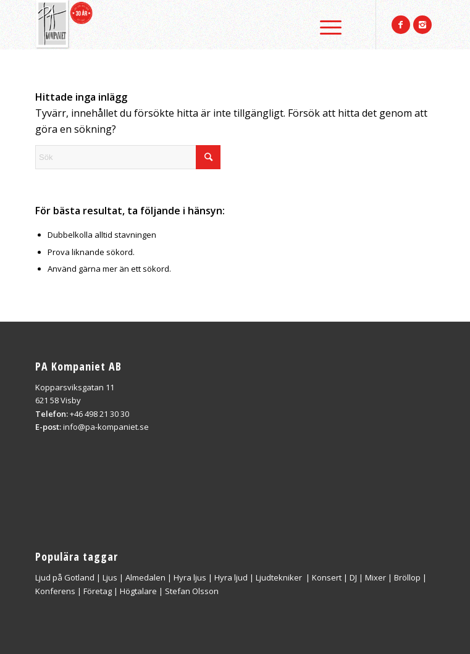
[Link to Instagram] (422, 24)
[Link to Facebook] (401, 24)
